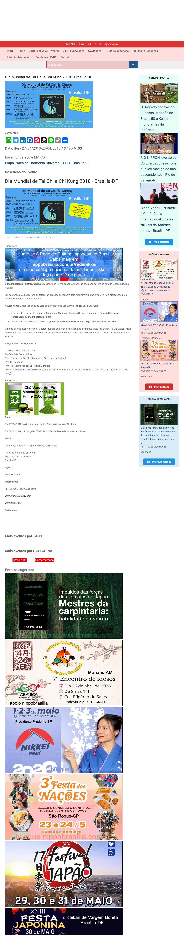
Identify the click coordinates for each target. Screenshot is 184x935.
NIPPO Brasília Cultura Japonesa (92, 44)
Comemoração (44, 560)
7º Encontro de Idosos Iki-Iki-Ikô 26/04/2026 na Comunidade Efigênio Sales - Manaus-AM (157, 287)
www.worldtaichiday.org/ (18, 496)
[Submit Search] (133, 64)
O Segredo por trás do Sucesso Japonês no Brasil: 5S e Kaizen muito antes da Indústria (157, 118)
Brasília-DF (19, 560)
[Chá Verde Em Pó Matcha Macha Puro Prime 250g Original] (34, 414)
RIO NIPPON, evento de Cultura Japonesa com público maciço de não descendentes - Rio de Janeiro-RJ (158, 169)
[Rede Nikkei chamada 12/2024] (64, 280)
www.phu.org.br (13, 503)
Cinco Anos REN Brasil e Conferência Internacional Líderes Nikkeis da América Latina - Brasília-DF (158, 219)
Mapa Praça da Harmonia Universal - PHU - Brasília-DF (47, 163)
